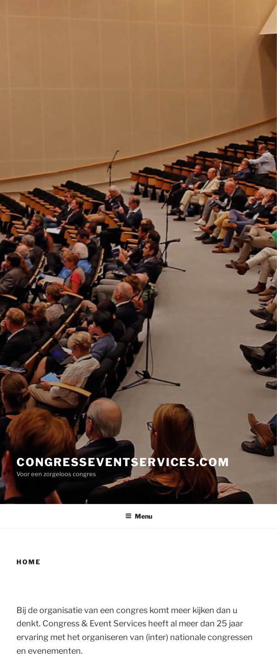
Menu (138, 516)
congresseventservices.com (122, 462)
